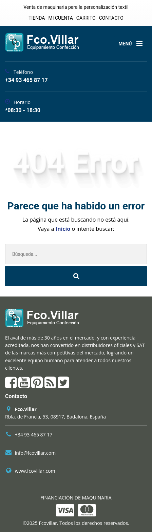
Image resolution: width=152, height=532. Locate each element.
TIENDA (36, 18)
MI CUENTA (60, 18)
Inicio (64, 228)
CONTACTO (111, 18)
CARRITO (86, 18)
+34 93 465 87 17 (34, 434)
